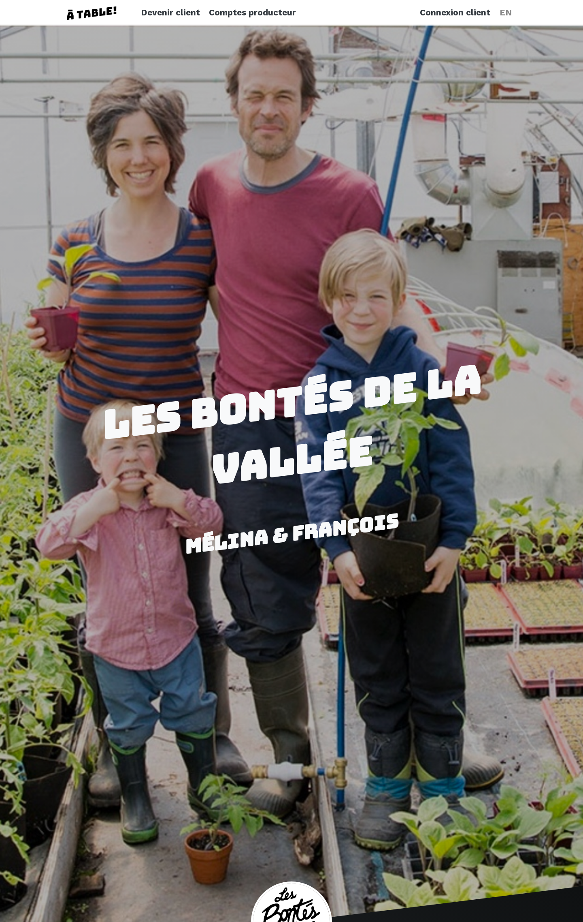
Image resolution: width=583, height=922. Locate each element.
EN (506, 12)
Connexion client (455, 12)
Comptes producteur (252, 12)
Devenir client (170, 12)
